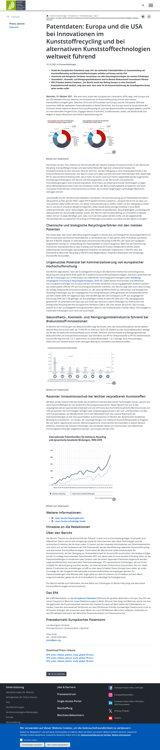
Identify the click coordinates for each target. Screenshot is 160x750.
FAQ (8, 702)
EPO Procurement (122, 704)
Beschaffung (64, 708)
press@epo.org (53, 640)
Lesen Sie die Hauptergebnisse (69, 518)
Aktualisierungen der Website (20, 692)
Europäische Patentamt (85, 598)
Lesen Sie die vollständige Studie (70, 521)
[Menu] (151, 5)
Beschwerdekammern (70, 715)
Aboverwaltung (13, 722)
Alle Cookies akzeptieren (57, 745)
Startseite (15, 17)
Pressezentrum (73, 16)
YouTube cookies (30, 740)
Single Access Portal (69, 701)
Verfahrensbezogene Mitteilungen (22, 712)
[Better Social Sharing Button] (149, 16)
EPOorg (117, 711)
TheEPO (117, 718)
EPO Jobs (139, 687)
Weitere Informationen (121, 735)
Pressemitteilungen (86, 16)
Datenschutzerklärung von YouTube (96, 735)
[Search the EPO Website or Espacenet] (143, 5)
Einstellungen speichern (32, 745)
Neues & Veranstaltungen (58, 16)
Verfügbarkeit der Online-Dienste (21, 697)
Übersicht (14, 27)
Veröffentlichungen (15, 707)
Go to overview (58, 674)
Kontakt (9, 717)
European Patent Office (124, 687)
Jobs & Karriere (66, 687)
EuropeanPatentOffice (123, 695)
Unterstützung (15, 687)
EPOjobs (125, 711)
